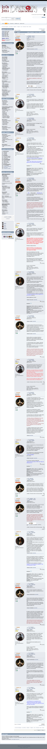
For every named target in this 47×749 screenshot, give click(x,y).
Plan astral (6, 167)
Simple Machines (27, 745)
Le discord (8, 218)
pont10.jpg (29, 87)
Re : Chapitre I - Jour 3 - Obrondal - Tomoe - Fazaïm (31, 499)
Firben (3, 35)
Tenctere (5, 228)
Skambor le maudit (7, 168)
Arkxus (3, 32)
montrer (35, 299)
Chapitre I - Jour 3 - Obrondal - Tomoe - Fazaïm (31, 37)
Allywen (3, 31)
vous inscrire (19, 17)
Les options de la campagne (7, 234)
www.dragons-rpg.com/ (15, 739)
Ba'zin (3, 33)
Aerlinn (5, 223)
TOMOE (18, 94)
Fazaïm (3, 34)
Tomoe (5, 225)
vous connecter (12, 17)
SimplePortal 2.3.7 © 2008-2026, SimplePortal (24, 746)
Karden (3, 36)
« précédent (40, 725)
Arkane (5, 226)
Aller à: (35, 730)
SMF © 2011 (23, 745)
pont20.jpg (29, 524)
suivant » (44, 725)
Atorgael (18, 36)
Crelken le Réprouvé (7, 166)
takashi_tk (18, 138)
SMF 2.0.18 (19, 745)
